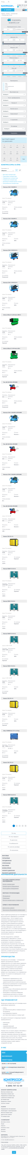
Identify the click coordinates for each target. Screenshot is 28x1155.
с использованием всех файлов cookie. (12, 1148)
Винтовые (5, 855)
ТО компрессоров (5, 1116)
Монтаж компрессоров (6, 1112)
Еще (24, 159)
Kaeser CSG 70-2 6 (8, 762)
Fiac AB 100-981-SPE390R (10, 382)
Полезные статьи (5, 1127)
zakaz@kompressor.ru (9, 1139)
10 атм (11, 152)
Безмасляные (6, 868)
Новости (3, 1125)
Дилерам (3, 1129)
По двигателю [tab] (13, 840)
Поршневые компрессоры (10, 176)
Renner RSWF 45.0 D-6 (9, 795)
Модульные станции (6, 1101)
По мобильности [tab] (13, 843)
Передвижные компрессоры (10, 178)
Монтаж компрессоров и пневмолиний (13, 900)
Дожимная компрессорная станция (12, 181)
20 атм (4, 159)
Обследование (6, 896)
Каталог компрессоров (9, 884)
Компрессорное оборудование (11, 886)
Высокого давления (9, 873)
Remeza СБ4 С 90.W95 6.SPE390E (12, 474)
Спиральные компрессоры (10, 180)
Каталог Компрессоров (8, 1090)
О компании (5, 1120)
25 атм (11, 159)
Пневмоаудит (6, 898)
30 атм (17, 159)
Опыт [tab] (3, 1052)
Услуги (3, 1106)
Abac (6, 83)
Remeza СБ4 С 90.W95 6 (10, 187)
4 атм (17, 146)
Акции (2, 1123)
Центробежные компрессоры (11, 183)
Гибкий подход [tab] (7, 1060)
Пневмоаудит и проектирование (8, 1110)
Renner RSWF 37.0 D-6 (9, 568)
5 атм (24, 146)
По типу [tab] (14, 833)
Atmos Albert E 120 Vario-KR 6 (11, 348)
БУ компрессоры (5, 1099)
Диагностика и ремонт (8, 908)
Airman (6, 87)
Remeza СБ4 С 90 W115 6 (10, 250)
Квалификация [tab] (7, 1056)
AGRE (6, 84)
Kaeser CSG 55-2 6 (8, 536)
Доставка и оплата (5, 1122)
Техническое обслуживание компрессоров (14, 910)
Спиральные (6, 863)
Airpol (6, 89)
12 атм (17, 152)
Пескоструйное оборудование (11, 888)
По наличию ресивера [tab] (14, 847)
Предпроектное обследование (8, 1108)
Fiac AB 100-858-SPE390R (10, 506)
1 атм (4, 146)
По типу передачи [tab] (13, 836)
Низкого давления (8, 870)
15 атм (24, 152)
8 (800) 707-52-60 (22, 5)
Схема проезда (4, 1142)
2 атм (11, 146)
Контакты (3, 1131)
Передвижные (6, 860)
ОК (14, 1152)
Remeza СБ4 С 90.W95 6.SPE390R (12, 412)
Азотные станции (5, 1103)
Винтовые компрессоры (9, 174)
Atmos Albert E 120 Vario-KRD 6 (12, 315)
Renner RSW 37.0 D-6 (9, 601)
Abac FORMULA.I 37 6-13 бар (11, 730)
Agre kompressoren (9, 86)
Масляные (5, 865)
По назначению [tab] (14, 850)
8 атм (4, 152)
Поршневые (6, 858)
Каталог (8, 10)
